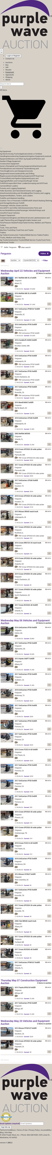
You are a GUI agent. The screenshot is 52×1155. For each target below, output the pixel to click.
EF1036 (3, 403)
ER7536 (3, 1003)
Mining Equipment (25, 176)
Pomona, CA (19, 711)
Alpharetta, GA (20, 649)
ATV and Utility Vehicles (15, 208)
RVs (5, 213)
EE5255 (3, 812)
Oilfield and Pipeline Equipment (17, 178)
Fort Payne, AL (20, 755)
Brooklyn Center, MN (22, 346)
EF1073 (3, 750)
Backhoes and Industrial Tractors (17, 169)
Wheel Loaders (12, 186)
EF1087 (3, 890)
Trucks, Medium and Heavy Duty (12, 238)
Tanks (25, 223)
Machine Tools (5, 230)
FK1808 (3, 340)
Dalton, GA (18, 633)
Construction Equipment (9, 164)
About (7, 80)
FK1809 (3, 449)
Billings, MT (19, 993)
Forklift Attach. (33, 201)
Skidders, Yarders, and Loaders (20, 196)
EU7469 (3, 496)
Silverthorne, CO (20, 330)
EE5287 (3, 796)
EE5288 (3, 781)
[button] (26, 142)
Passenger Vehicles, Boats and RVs (14, 205)
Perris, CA (18, 955)
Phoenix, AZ (19, 817)
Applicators (24, 154)
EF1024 (3, 558)
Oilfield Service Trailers (34, 235)
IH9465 (3, 325)
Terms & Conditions (7, 1130)
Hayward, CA (19, 1047)
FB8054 (3, 543)
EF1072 (3, 643)
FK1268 (3, 356)
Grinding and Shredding (19, 193)
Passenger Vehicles (27, 210)
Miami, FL (18, 283)
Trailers (3, 233)
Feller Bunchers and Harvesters (12, 191)
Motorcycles (15, 210)
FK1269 (3, 418)
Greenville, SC (20, 314)
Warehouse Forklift (16, 203)
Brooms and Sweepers (17, 171)
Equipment (9, 72)
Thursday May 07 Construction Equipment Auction (24, 981)
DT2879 (3, 937)
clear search (24, 247)
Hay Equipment (22, 156)
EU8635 (3, 1041)
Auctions (8, 62)
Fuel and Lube (31, 218)
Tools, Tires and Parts (8, 228)
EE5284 (3, 734)
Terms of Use (22, 1130)
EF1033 (3, 574)
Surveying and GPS (35, 183)
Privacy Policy (34, 1130)
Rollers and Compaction (17, 181)
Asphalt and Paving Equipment (20, 166)
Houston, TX (19, 299)
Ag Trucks (4, 240)
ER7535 (3, 988)
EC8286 (3, 387)
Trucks (11, 242)
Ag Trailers (4, 235)
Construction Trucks (16, 240)
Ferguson (18, 280)
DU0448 (4, 278)
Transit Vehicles (13, 213)
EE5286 (3, 765)
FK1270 (3, 512)
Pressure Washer (10, 223)
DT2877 (3, 921)
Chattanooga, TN (21, 833)
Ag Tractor (15, 154)
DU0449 (4, 605)
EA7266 (3, 293)
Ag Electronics (5, 154)
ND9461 (4, 527)
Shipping (8, 77)
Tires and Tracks (26, 230)
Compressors (5, 218)
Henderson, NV (20, 864)
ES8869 (3, 690)
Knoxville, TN (19, 895)
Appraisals (9, 75)
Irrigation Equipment (36, 156)
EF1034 (3, 371)
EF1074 (3, 843)
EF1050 (3, 828)
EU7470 (3, 480)
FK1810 (3, 465)
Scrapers (9, 183)
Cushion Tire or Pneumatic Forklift (13, 201)
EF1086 (3, 905)
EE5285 (3, 706)
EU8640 (3, 1028)
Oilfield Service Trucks (32, 240)
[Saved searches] (1, 51)
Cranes (11, 174)
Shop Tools (15, 230)
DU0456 (4, 963)
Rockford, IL (19, 533)
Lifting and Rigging (16, 220)
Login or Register (13, 56)
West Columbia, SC (22, 880)
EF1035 (3, 590)
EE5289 (3, 721)
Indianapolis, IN (20, 361)
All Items (3, 90)
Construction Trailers (16, 235)
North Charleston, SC (22, 377)
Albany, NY (19, 664)
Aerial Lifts (4, 166)
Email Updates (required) (10, 1124)
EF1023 (3, 309)
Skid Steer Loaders (20, 183)
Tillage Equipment (13, 161)
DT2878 (3, 659)
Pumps (20, 223)
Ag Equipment (5, 151)
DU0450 (4, 434)
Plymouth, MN (20, 455)
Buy (6, 65)
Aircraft (3, 208)
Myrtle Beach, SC (21, 408)
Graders (15, 176)
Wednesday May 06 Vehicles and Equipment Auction (25, 622)
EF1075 (3, 628)
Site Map (8, 1132)
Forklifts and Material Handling (12, 198)
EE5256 (3, 950)
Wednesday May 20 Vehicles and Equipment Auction (25, 1022)
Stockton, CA (19, 1034)
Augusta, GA (19, 564)
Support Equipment (7, 215)
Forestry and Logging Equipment (13, 188)
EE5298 (3, 859)
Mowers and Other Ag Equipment (21, 159)
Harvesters (11, 156)
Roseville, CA (19, 392)
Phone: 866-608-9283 (29, 1135)
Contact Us (9, 59)
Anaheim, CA (19, 680)
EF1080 (3, 874)
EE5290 (3, 674)
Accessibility (46, 1130)
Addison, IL (19, 548)
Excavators (7, 176)
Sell (6, 67)
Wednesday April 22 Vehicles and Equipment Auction (25, 272)
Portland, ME (19, 942)
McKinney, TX (20, 695)
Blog (2, 1132)
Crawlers (17, 174)
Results (8, 70)
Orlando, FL (19, 439)
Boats (7, 210)
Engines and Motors (18, 218)
